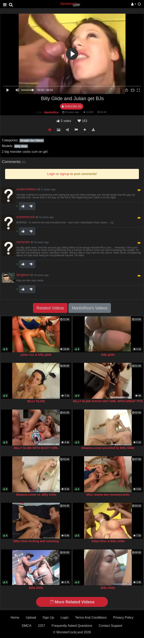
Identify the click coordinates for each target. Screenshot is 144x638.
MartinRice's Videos (90, 308)
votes (64, 121)
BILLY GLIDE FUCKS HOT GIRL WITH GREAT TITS (108, 401)
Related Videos (50, 308)
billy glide (108, 354)
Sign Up (48, 617)
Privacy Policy (123, 617)
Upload (31, 617)
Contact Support (110, 625)
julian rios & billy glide (36, 354)
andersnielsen (26, 189)
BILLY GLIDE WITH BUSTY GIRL (36, 448)
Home (15, 617)
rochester (23, 242)
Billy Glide (21, 146)
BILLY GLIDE (36, 401)
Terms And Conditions (91, 617)
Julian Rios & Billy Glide (108, 541)
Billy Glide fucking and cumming (36, 541)
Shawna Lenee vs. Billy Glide (36, 494)
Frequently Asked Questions (72, 625)
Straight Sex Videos (31, 140)
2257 (41, 625)
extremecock (25, 217)
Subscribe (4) (71, 106)
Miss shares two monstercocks (108, 494)
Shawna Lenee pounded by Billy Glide (107, 448)
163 (82, 121)
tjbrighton (23, 275)
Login (64, 617)
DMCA (26, 625)
